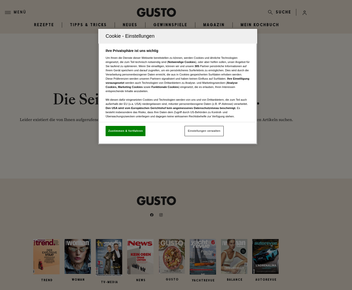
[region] (177, 86)
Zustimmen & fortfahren (125, 130)
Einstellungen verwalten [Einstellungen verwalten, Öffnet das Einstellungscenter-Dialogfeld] (204, 130)
